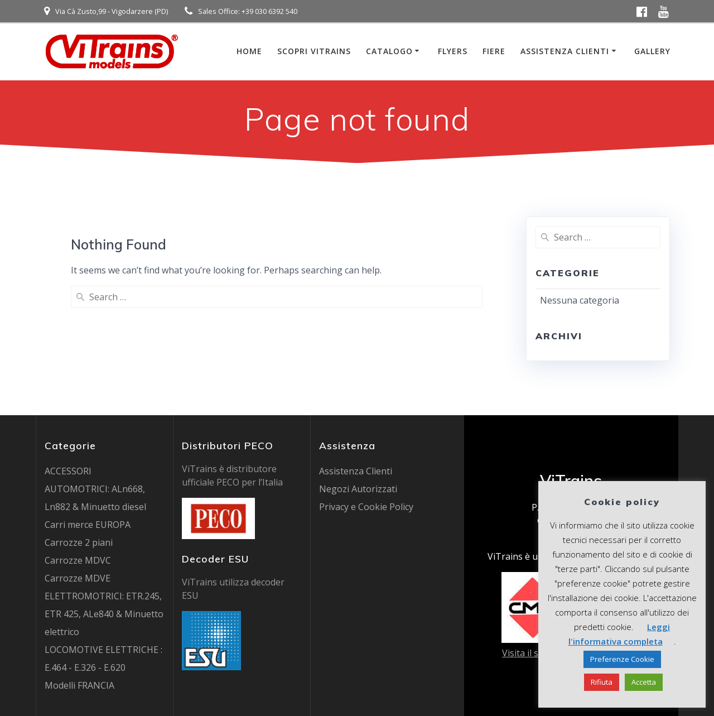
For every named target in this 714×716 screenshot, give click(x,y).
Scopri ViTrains (314, 51)
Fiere (494, 51)
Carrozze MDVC (78, 560)
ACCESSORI (68, 471)
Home (249, 51)
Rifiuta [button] (601, 682)
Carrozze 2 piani (79, 542)
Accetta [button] (643, 682)
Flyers (452, 51)
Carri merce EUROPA (88, 524)
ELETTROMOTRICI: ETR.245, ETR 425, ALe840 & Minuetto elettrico (104, 614)
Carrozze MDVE (77, 578)
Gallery (652, 51)
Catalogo (389, 51)
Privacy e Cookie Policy (366, 507)
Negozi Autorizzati (358, 489)
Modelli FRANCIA (79, 685)
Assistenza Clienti (564, 51)
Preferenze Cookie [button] (622, 659)
